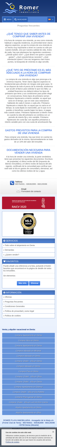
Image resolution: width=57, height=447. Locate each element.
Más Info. (23, 283)
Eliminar (34, 283)
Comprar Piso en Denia (28, 371)
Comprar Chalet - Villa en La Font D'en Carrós (28, 402)
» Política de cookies (12, 316)
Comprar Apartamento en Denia (28, 335)
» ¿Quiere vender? (11, 255)
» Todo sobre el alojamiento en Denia (19, 245)
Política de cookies (12, 442)
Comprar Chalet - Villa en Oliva (28, 376)
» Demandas (8, 250)
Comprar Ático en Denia (28, 340)
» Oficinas (7, 297)
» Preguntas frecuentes (13, 302)
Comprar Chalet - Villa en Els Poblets (28, 392)
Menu (8, 19)
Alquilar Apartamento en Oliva (28, 412)
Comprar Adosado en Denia (28, 356)
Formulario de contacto (31, 191)
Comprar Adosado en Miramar (28, 351)
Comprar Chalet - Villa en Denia (28, 361)
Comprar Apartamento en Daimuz (28, 387)
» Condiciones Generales (14, 306)
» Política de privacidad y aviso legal (18, 311)
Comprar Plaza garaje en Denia (28, 397)
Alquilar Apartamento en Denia (28, 407)
